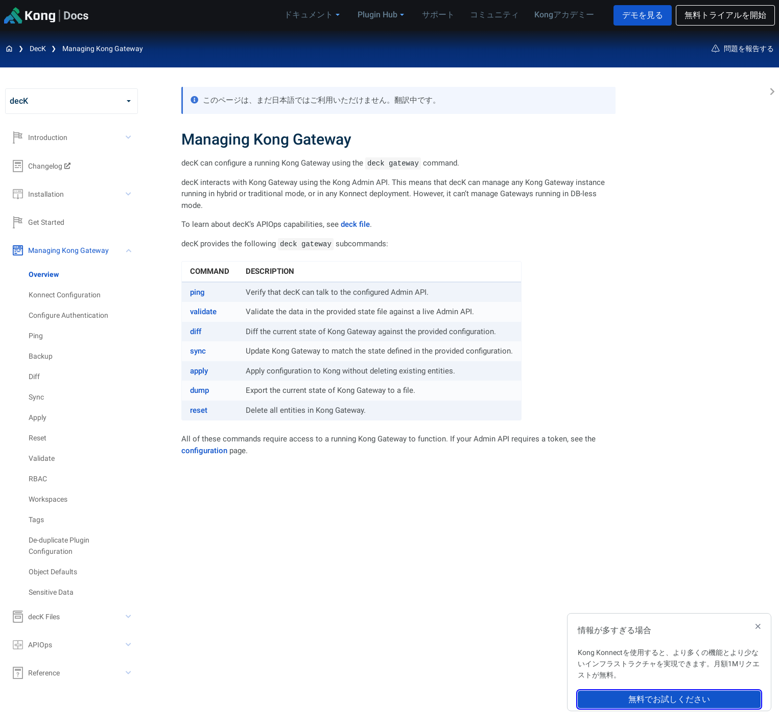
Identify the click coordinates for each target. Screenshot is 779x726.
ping (197, 292)
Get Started (38, 222)
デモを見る (642, 15)
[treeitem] (83, 274)
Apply (37, 417)
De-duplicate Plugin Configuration (59, 545)
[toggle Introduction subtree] (129, 137)
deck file (355, 224)
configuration (204, 450)
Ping (36, 336)
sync (198, 351)
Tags (36, 520)
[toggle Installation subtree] (129, 194)
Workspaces (48, 499)
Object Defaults (53, 572)
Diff (34, 376)
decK (38, 48)
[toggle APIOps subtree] (129, 644)
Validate (42, 458)
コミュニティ (494, 14)
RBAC (38, 479)
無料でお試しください (669, 699)
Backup (41, 356)
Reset (37, 438)
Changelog (37, 166)
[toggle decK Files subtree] (129, 616)
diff (195, 331)
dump (199, 390)
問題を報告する (743, 48)
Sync (36, 397)
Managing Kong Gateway (102, 48)
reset (198, 410)
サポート (438, 14)
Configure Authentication (68, 315)
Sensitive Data (51, 592)
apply (199, 371)
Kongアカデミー (564, 14)
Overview (44, 274)
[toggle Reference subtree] (129, 672)
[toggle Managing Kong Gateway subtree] (129, 250)
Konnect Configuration (65, 295)
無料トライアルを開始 (725, 15)
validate (203, 311)
